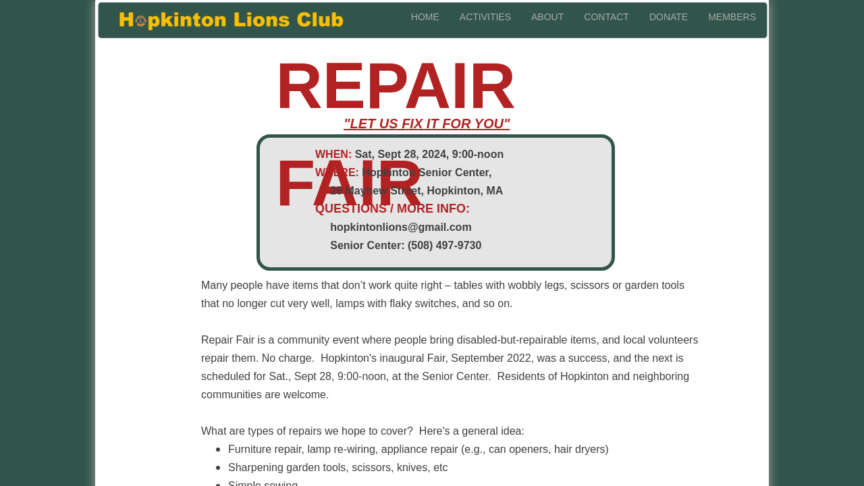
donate (668, 16)
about (547, 16)
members (732, 16)
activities (485, 16)
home (425, 16)
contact (606, 16)
